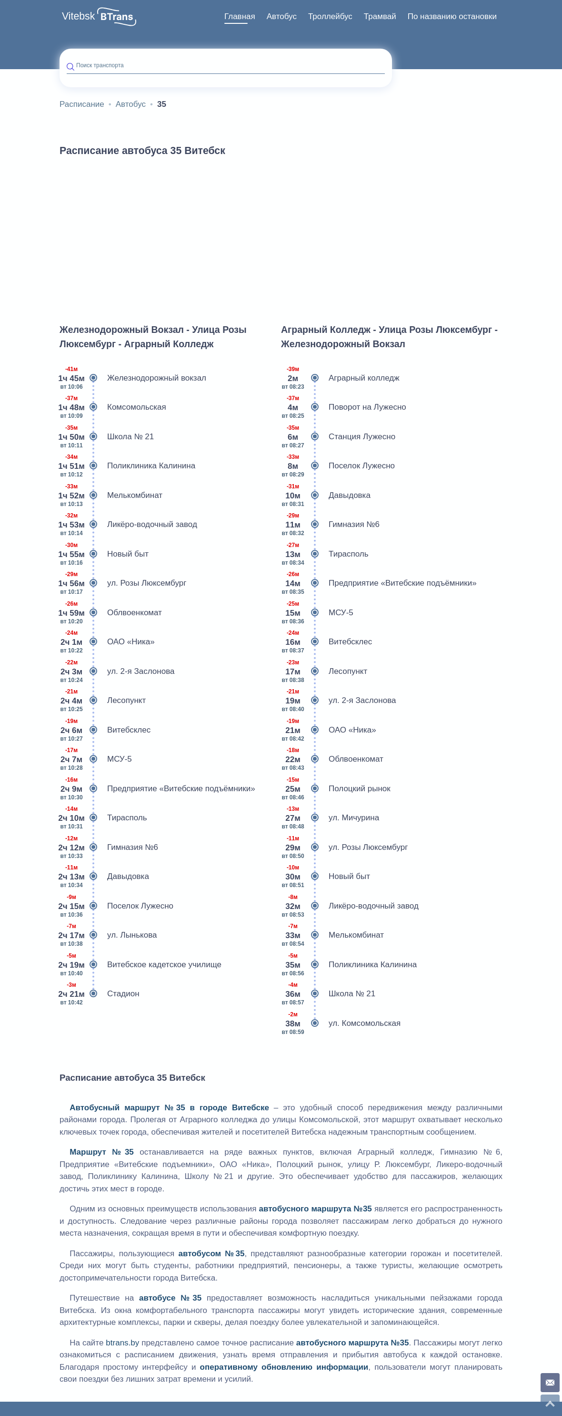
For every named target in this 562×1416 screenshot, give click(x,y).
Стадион (100, 994)
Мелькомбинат (111, 495)
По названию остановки (452, 16)
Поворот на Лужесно (343, 407)
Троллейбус (330, 16)
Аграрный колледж (340, 378)
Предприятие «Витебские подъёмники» (157, 789)
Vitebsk (78, 16)
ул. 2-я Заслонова (117, 671)
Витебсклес (105, 730)
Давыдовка (104, 876)
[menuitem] (240, 16)
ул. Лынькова (108, 935)
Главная (239, 16)
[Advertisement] (281, 235)
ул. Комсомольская (341, 1023)
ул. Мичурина (330, 818)
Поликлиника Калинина (127, 466)
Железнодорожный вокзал (133, 378)
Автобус (282, 16)
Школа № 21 (107, 437)
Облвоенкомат (111, 613)
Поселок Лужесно (116, 906)
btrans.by (122, 1342)
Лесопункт (103, 700)
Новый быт (104, 554)
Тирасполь (103, 818)
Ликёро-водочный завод (128, 524)
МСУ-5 (96, 759)
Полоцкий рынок (336, 789)
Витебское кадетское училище (140, 965)
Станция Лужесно (338, 437)
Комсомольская (113, 407)
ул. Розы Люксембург (123, 583)
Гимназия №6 (109, 847)
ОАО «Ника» (107, 642)
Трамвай (380, 16)
